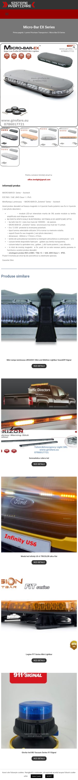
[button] (6, 14)
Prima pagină (18, 33)
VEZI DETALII (39, 366)
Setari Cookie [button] (36, 776)
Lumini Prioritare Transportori (36, 33)
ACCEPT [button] (49, 776)
